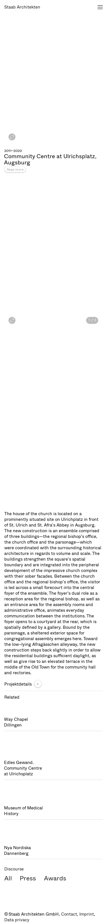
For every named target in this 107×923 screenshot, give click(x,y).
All (8, 878)
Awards (55, 878)
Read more (15, 169)
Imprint (86, 914)
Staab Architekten (22, 7)
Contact (69, 914)
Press (28, 878)
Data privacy (16, 920)
